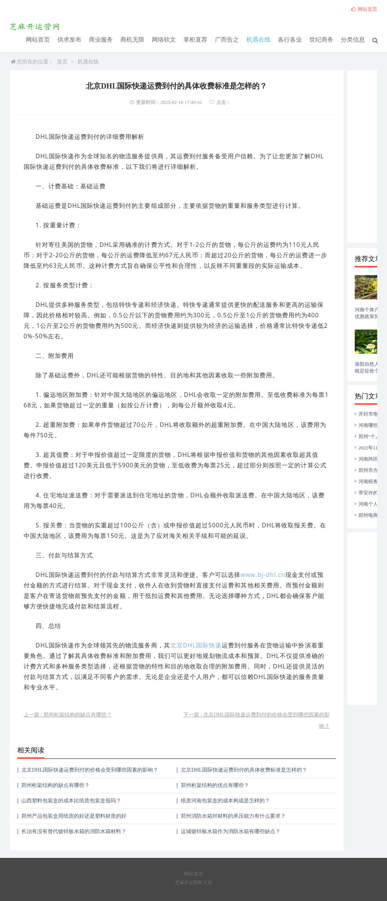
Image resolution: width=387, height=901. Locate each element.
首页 (62, 62)
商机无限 (132, 39)
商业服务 (101, 39)
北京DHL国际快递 (196, 645)
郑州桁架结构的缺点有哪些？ (55, 785)
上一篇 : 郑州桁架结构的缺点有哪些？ (68, 715)
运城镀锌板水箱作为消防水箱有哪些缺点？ (230, 831)
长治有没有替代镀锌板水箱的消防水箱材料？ (73, 831)
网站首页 (38, 39)
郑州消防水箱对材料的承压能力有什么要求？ (233, 816)
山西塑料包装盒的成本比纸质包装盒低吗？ (71, 800)
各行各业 (290, 39)
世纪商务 (321, 39)
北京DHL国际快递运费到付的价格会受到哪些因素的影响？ (89, 770)
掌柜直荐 (195, 39)
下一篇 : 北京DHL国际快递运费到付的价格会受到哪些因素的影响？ (256, 720)
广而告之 (227, 39)
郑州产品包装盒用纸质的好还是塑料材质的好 (73, 816)
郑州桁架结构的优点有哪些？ (215, 785)
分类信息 (353, 39)
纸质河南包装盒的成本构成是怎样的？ (225, 800)
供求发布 (69, 39)
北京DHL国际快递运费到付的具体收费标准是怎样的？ (244, 770)
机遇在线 (258, 39)
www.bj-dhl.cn (262, 575)
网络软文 (164, 39)
